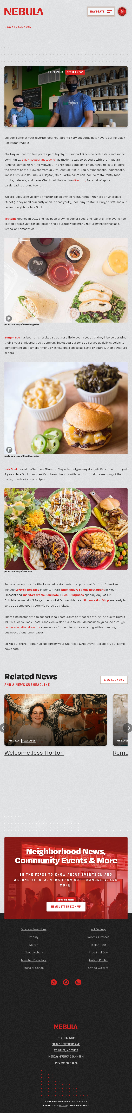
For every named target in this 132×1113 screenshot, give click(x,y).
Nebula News (75, 72)
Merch (33, 944)
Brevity (63, 1105)
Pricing (34, 937)
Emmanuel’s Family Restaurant (83, 589)
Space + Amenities (34, 929)
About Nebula (33, 952)
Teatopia (10, 218)
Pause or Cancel (34, 968)
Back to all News (17, 26)
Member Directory (34, 960)
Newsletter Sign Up (66, 906)
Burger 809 (12, 337)
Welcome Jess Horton (34, 752)
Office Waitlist (98, 968)
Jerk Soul (10, 469)
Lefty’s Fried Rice (27, 589)
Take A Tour (98, 944)
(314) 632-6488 (66, 1038)
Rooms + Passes (98, 937)
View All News (114, 679)
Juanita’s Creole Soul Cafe (41, 595)
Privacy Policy (79, 1101)
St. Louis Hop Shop (96, 600)
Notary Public (98, 960)
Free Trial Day (98, 952)
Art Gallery (98, 929)
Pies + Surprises (73, 595)
